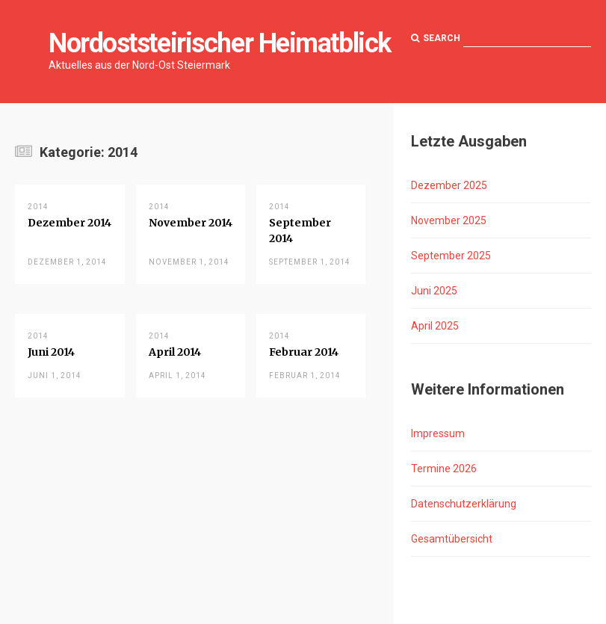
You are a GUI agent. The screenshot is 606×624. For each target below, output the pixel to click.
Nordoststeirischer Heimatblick (220, 43)
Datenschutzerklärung (463, 504)
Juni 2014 (51, 352)
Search (435, 38)
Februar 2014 (303, 352)
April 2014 (175, 352)
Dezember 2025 (449, 185)
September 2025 (451, 256)
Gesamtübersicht (451, 539)
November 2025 (448, 220)
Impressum (438, 433)
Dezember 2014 (69, 222)
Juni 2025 (434, 291)
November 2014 (190, 222)
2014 (38, 207)
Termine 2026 (444, 469)
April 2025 (435, 326)
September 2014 (300, 230)
